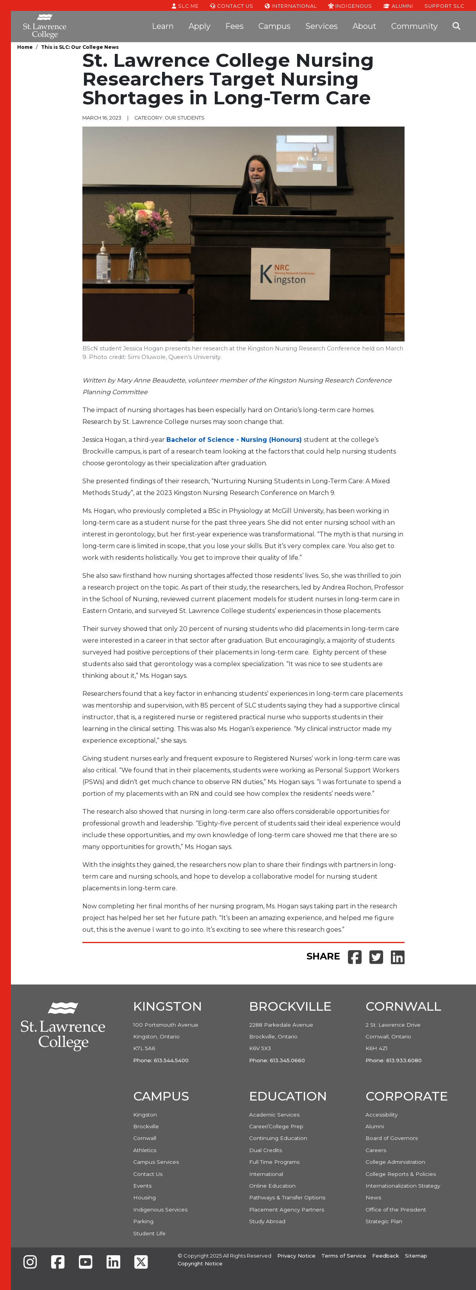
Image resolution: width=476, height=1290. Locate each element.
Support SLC (444, 5)
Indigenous (350, 5)
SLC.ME (185, 5)
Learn (163, 26)
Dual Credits (265, 1150)
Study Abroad (267, 1221)
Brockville (146, 1126)
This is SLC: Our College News (80, 47)
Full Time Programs (274, 1162)
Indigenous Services (160, 1209)
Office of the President (395, 1209)
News (373, 1197)
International (291, 5)
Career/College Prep (276, 1126)
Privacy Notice (296, 1255)
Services (321, 26)
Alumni (398, 5)
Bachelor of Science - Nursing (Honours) (234, 439)
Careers (375, 1150)
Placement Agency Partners (286, 1209)
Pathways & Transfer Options (287, 1197)
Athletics (144, 1150)
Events (142, 1186)
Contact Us (231, 5)
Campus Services (156, 1162)
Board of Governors (391, 1138)
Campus (275, 26)
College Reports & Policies (400, 1174)
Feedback (385, 1255)
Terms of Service (343, 1255)
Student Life (149, 1233)
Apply (199, 26)
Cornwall (144, 1138)
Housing (144, 1197)
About (364, 26)
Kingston (145, 1114)
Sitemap (416, 1255)
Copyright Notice (200, 1263)
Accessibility (381, 1114)
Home (25, 47)
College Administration (395, 1162)
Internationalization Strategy (402, 1186)
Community (414, 26)
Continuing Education (278, 1138)
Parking (143, 1221)
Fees (234, 26)
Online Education (272, 1186)
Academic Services (274, 1114)
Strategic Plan (383, 1221)
